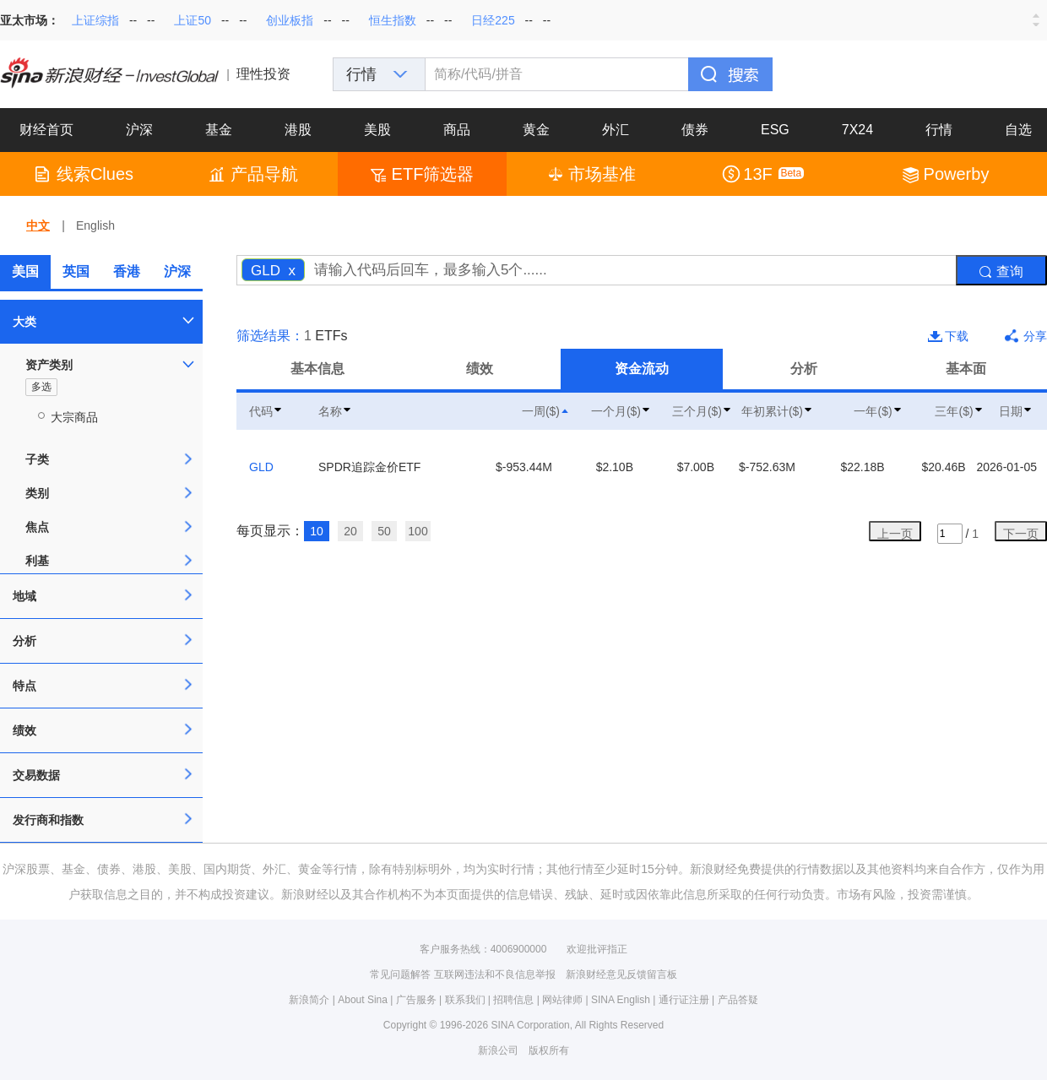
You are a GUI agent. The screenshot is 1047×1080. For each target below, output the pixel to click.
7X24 (857, 129)
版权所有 (549, 1050)
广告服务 (416, 1000)
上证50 (192, 20)
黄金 (536, 129)
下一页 (1021, 533)
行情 (938, 129)
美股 (377, 129)
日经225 (492, 20)
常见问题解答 (400, 974)
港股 (298, 129)
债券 (694, 129)
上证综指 (95, 20)
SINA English (620, 1000)
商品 (456, 129)
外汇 (615, 129)
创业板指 (289, 20)
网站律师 (562, 1000)
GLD (261, 467)
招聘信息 (513, 1000)
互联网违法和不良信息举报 (495, 974)
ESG (775, 129)
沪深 (139, 129)
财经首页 (46, 129)
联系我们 (465, 1000)
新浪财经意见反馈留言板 (621, 974)
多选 (41, 387)
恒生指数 (392, 20)
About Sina (363, 1000)
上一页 (895, 533)
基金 (218, 129)
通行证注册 (684, 1000)
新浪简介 (309, 1000)
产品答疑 (738, 1000)
